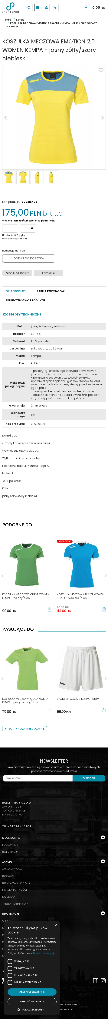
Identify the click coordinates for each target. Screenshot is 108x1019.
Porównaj (48, 273)
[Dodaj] (28, 228)
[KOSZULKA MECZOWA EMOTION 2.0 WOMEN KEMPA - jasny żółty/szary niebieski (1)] (54, 117)
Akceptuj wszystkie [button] (31, 992)
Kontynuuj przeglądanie (24, 729)
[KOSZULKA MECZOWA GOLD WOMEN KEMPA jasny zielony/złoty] (25, 700)
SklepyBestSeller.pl (62, 1009)
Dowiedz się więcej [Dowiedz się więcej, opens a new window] (43, 953)
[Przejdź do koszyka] (98, 7)
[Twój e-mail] (38, 778)
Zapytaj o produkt (17, 273)
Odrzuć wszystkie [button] (32, 1001)
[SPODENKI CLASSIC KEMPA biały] (78, 699)
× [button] (56, 925)
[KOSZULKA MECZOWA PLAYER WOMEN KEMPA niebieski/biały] (80, 596)
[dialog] (32, 968)
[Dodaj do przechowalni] (101, 70)
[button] (16, 291)
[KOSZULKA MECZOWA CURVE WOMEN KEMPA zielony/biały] (25, 596)
